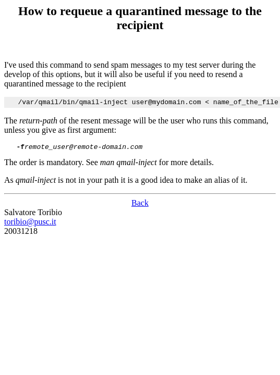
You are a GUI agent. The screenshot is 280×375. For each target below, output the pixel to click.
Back (140, 206)
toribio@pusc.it (30, 224)
